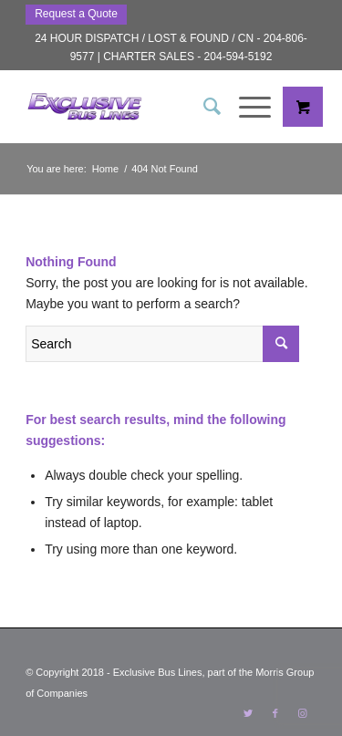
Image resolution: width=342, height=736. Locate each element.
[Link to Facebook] (275, 713)
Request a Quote (76, 13)
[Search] (203, 106)
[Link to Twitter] (248, 713)
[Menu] (246, 106)
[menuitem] (203, 106)
